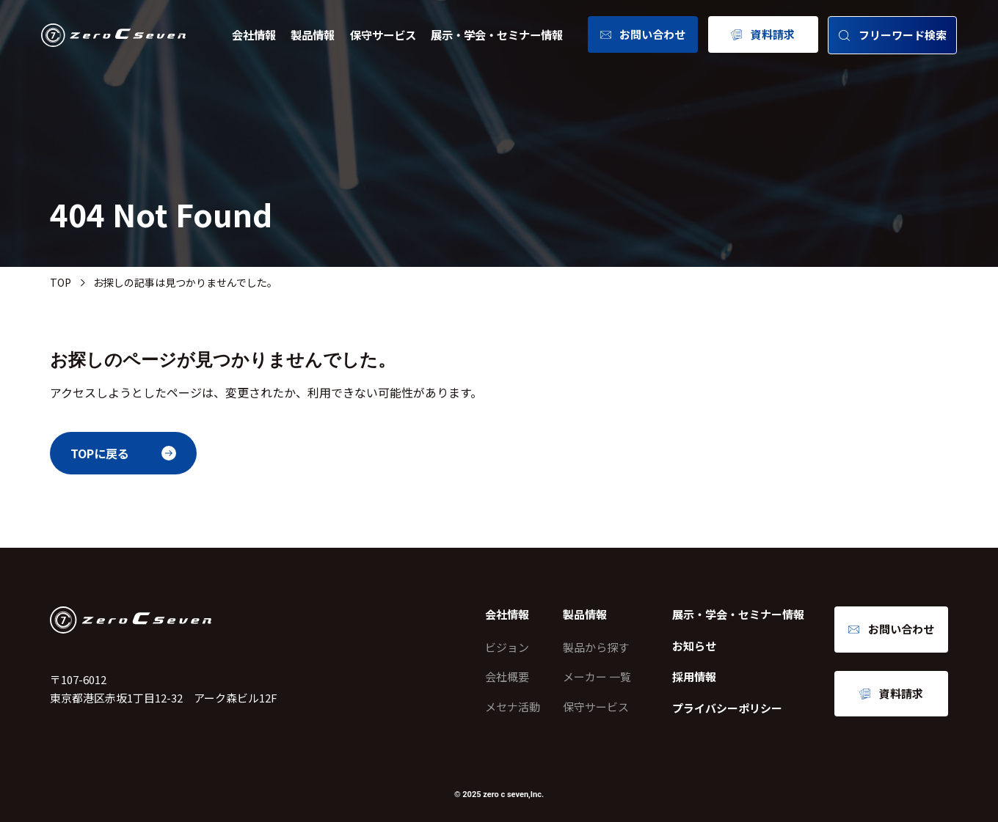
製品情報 (313, 34)
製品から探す (596, 647)
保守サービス (383, 34)
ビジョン (507, 647)
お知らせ (694, 645)
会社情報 (254, 34)
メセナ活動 (512, 706)
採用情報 (694, 676)
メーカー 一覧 (597, 676)
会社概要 (507, 676)
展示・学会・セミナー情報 (497, 34)
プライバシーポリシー (727, 708)
